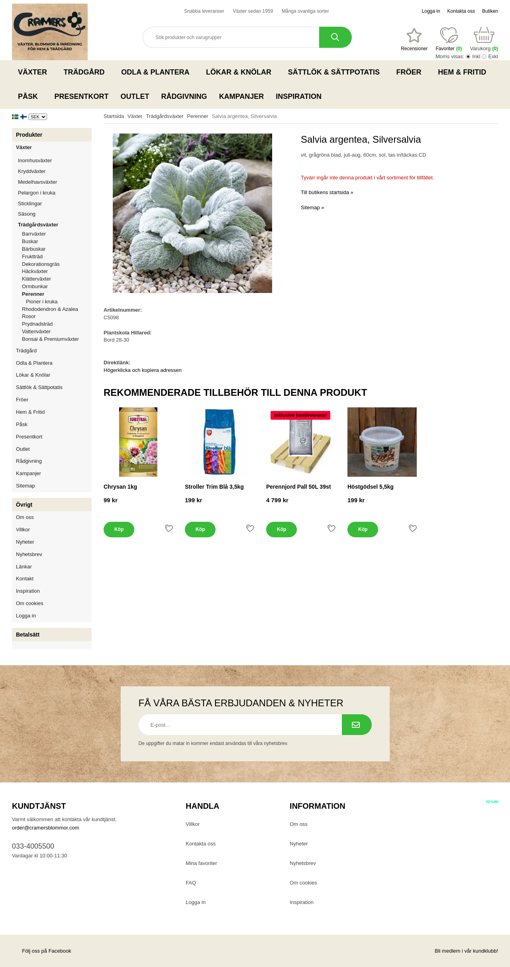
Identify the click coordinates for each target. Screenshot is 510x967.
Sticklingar (55, 203)
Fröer (411, 72)
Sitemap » (312, 207)
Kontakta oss (461, 11)
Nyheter (25, 542)
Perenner (57, 294)
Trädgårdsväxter (55, 225)
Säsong (55, 214)
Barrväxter (34, 234)
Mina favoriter (201, 863)
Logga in (431, 11)
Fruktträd (57, 256)
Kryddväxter (31, 171)
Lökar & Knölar (241, 72)
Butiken (490, 11)
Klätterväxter (57, 279)
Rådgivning (184, 96)
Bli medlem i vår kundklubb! (466, 951)
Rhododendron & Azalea (50, 309)
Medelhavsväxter (55, 182)
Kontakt (24, 579)
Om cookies (29, 603)
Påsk (30, 96)
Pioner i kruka (41, 302)
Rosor (57, 316)
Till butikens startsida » (327, 192)
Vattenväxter (57, 331)
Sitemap (25, 486)
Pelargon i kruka (36, 193)
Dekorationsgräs (41, 264)
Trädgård (87, 72)
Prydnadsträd (37, 324)
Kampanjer (241, 96)
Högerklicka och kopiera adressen (143, 370)
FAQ (191, 883)
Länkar (24, 567)
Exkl (493, 56)
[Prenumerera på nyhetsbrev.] (357, 724)
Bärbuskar (57, 249)
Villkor (23, 530)
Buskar (30, 241)
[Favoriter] (414, 39)
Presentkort (82, 96)
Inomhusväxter (55, 160)
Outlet (135, 96)
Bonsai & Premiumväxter (50, 339)
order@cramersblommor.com (45, 828)
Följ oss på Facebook (41, 951)
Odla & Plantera (157, 72)
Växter (35, 72)
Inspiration (299, 96)
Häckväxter (57, 271)
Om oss (25, 517)
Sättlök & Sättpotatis (336, 72)
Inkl (476, 56)
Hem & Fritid (464, 72)
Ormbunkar (35, 286)
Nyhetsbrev (29, 554)
